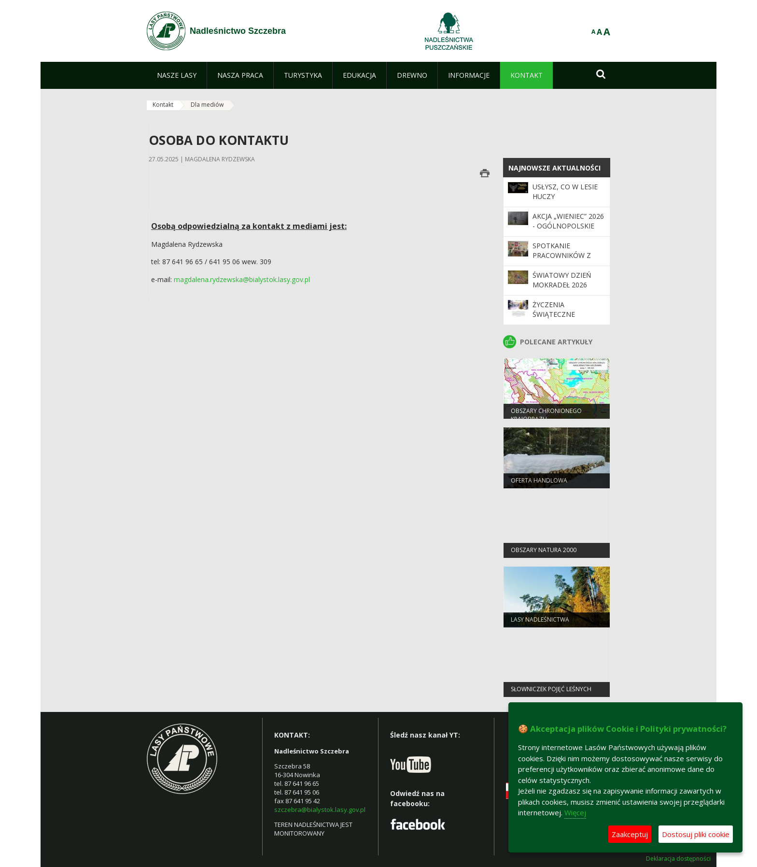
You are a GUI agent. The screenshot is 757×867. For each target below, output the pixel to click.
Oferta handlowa (539, 482)
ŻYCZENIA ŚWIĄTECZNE (554, 309)
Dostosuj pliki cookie (695, 834)
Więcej (575, 812)
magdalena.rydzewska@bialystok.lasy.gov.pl (242, 279)
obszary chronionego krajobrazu (546, 417)
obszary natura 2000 (543, 552)
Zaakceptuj (630, 834)
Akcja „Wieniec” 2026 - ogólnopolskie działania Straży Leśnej (568, 231)
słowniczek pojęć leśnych (551, 691)
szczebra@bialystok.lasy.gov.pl (319, 809)
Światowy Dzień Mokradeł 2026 (562, 279)
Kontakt (163, 104)
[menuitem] (177, 75)
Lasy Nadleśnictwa (540, 621)
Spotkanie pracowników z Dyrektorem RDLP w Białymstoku (565, 260)
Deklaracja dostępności (678, 858)
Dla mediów (207, 104)
